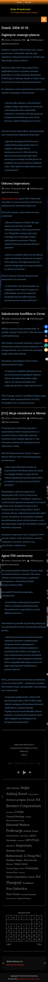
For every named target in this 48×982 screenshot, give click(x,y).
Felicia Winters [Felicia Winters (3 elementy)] (12, 836)
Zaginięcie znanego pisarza (20, 35)
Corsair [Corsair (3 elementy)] (28, 817)
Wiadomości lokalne (15, 965)
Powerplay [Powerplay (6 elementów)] (31, 868)
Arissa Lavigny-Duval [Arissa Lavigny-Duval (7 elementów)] (20, 800)
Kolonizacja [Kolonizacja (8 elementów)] (14, 856)
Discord (28, 2)
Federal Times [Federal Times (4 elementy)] (31, 831)
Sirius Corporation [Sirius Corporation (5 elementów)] (16, 876)
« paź (8, 944)
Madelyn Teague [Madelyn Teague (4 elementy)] (14, 860)
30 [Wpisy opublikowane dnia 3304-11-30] (39, 939)
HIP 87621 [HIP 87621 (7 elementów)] (32, 840)
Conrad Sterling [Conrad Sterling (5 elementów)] (15, 816)
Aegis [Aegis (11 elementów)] (24, 787)
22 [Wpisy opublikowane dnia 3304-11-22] (34, 934)
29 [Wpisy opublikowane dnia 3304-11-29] (34, 939)
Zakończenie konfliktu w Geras (23, 314)
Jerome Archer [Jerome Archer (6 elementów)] (15, 850)
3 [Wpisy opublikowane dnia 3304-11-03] (8, 926)
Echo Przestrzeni (20, 9)
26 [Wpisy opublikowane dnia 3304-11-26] (19, 939)
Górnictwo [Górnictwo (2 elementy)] (21, 840)
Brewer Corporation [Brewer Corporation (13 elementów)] (23, 805)
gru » (40, 944)
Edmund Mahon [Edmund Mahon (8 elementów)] (17, 825)
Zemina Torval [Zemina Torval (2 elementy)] (11, 898)
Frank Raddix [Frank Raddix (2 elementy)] (24, 836)
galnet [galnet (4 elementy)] (33, 835)
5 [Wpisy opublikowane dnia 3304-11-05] (18, 926)
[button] (18, 772)
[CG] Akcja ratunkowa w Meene (23, 413)
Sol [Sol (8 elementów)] (38, 877)
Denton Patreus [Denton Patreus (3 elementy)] (12, 820)
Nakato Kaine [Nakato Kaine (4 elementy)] (21, 864)
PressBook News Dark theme (29, 979)
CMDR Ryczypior (36, 40)
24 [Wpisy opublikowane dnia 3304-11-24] (9, 939)
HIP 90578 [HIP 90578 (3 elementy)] (10, 846)
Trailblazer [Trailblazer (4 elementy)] (28, 883)
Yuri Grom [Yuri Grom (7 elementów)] (13, 894)
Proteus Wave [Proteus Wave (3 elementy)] (12, 872)
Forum (19, 2)
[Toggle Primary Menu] (44, 19)
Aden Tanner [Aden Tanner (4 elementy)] (12, 788)
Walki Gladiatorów (15, 961)
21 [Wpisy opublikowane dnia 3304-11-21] (29, 934)
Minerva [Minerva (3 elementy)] (9, 864)
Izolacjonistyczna (9, 198)
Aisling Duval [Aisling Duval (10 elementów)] (16, 793)
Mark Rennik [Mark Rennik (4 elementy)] (30, 860)
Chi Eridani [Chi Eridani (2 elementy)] (10, 812)
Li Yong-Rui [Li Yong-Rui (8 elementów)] (32, 856)
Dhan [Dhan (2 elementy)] (22, 820)
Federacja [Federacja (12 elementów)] (14, 830)
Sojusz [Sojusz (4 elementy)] (31, 877)
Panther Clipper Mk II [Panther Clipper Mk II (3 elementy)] (15, 868)
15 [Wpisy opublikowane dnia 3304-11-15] (34, 930)
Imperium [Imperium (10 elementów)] (24, 845)
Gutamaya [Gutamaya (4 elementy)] (11, 840)
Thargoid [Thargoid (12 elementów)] (13, 882)
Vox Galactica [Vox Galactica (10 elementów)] (16, 888)
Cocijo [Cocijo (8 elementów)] (19, 812)
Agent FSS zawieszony (17, 555)
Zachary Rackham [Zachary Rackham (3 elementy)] (28, 894)
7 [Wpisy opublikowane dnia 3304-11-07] (29, 926)
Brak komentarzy (11, 43)
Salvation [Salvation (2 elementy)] (22, 872)
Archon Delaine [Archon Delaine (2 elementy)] (33, 794)
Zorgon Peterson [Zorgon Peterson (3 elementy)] (24, 898)
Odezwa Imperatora (15, 183)
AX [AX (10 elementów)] (38, 799)
